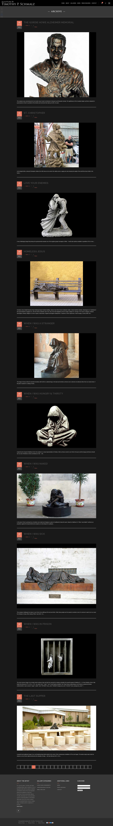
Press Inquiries (61, 787)
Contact (59, 789)
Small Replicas (41, 789)
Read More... (20, 806)
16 (78, 767)
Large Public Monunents (44, 785)
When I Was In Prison (38, 624)
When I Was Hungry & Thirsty (43, 393)
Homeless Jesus (34, 251)
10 (56, 767)
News (58, 785)
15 (74, 767)
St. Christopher (34, 112)
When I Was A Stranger (39, 323)
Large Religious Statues (43, 787)
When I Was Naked (36, 463)
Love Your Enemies (36, 183)
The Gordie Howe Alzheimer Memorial (49, 22)
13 (67, 767)
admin (27, 25)
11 (59, 767)
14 (71, 767)
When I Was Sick (34, 533)
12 (63, 767)
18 (86, 767)
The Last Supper (34, 696)
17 (82, 767)
